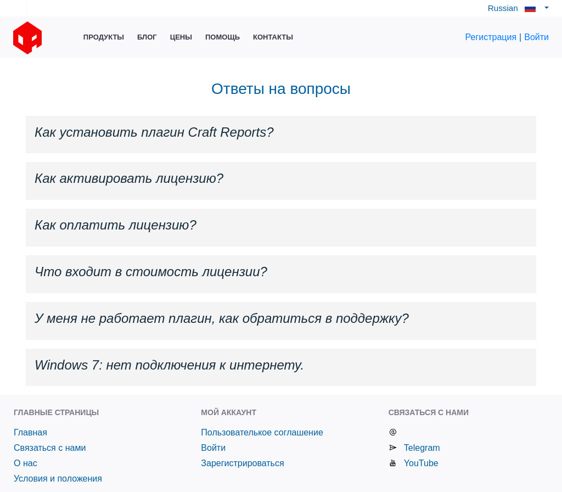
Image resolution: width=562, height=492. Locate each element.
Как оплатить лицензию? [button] (115, 224)
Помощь (222, 37)
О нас (25, 463)
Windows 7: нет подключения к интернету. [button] (169, 364)
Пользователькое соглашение (262, 432)
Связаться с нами (50, 447)
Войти (536, 37)
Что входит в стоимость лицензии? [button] (151, 271)
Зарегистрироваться (242, 463)
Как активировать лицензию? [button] (129, 178)
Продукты (103, 37)
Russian (515, 8)
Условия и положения (58, 478)
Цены (181, 37)
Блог (147, 37)
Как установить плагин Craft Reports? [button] (154, 132)
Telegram (422, 447)
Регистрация (491, 37)
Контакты (273, 37)
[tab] (281, 135)
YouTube (421, 463)
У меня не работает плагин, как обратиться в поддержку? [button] (222, 318)
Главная (30, 432)
